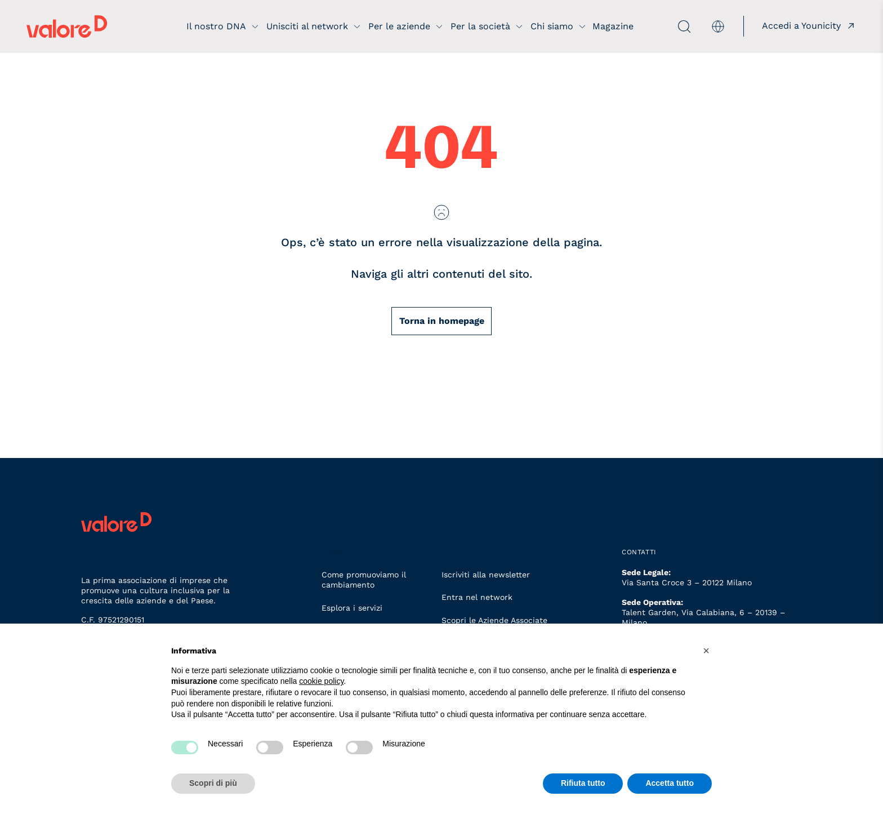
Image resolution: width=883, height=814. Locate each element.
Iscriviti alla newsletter (486, 574)
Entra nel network (477, 597)
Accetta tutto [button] (669, 783)
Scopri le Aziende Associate (494, 620)
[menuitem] (716, 26)
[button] (706, 651)
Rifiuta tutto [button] (583, 783)
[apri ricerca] (663, 26)
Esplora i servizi (352, 607)
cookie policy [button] (321, 681)
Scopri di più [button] (213, 783)
